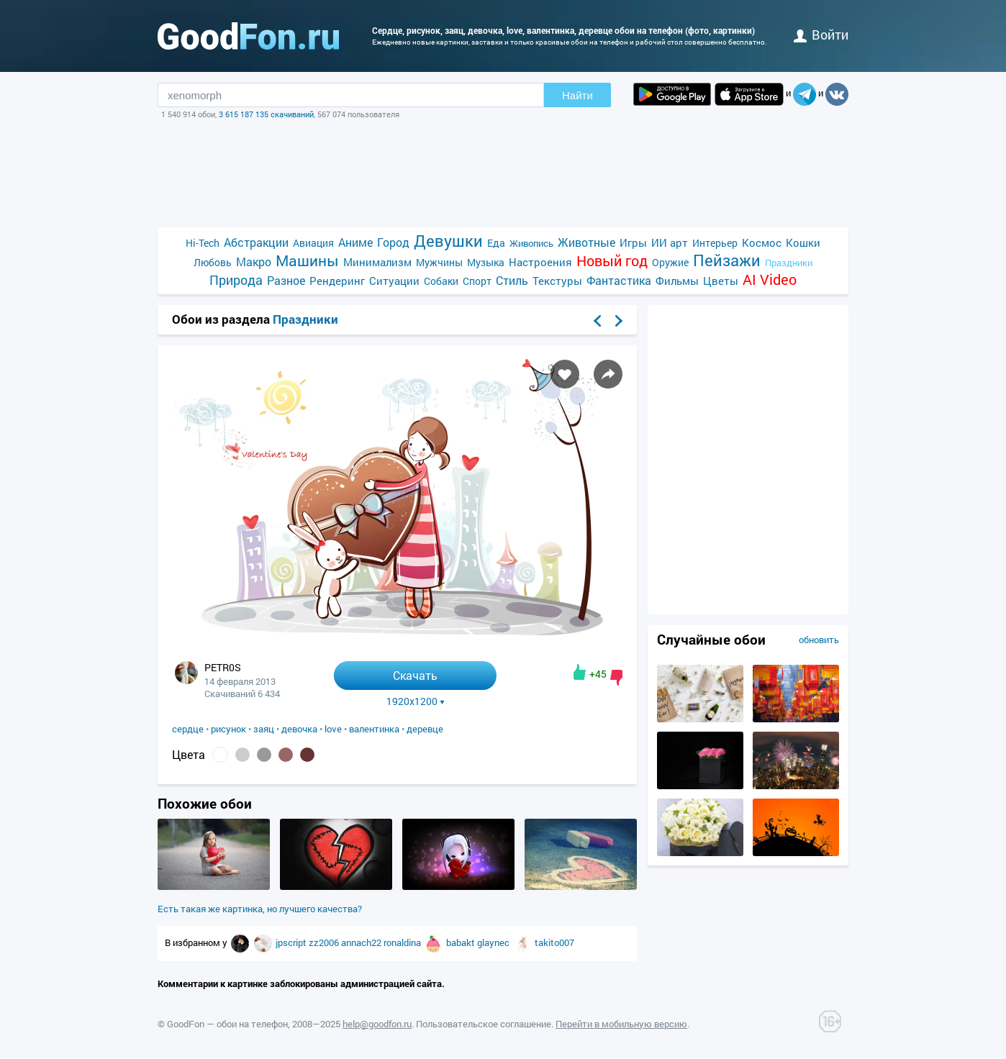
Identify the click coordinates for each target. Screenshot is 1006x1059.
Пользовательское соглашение (483, 1023)
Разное (286, 280)
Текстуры (557, 280)
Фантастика (618, 280)
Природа (236, 280)
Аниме (355, 242)
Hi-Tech (202, 243)
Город (393, 242)
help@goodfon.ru (377, 1023)
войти (821, 34)
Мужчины (439, 262)
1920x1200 (415, 701)
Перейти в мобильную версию (621, 1023)
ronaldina (403, 942)
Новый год (612, 261)
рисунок (228, 728)
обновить (819, 640)
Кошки (803, 242)
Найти (577, 95)
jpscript (292, 942)
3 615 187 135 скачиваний (266, 114)
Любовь (213, 262)
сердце (188, 728)
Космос (761, 242)
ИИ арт (669, 242)
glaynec (494, 942)
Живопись (531, 243)
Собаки (441, 281)
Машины (307, 261)
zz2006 (325, 942)
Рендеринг (337, 280)
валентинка (374, 728)
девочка (299, 728)
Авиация (313, 243)
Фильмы (677, 280)
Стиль (512, 280)
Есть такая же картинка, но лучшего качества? (260, 908)
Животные (586, 242)
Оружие (670, 262)
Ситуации (394, 280)
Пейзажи (727, 260)
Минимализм (377, 262)
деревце (425, 728)
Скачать (415, 675)
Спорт (477, 281)
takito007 (554, 942)
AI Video (770, 279)
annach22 (362, 942)
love (333, 728)
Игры (633, 242)
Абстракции (256, 242)
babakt (461, 942)
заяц (263, 728)
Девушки (448, 240)
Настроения (540, 262)
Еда (496, 243)
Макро (253, 261)
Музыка (485, 262)
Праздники (788, 262)
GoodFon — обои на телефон (227, 1023)
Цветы (720, 280)
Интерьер (715, 243)
